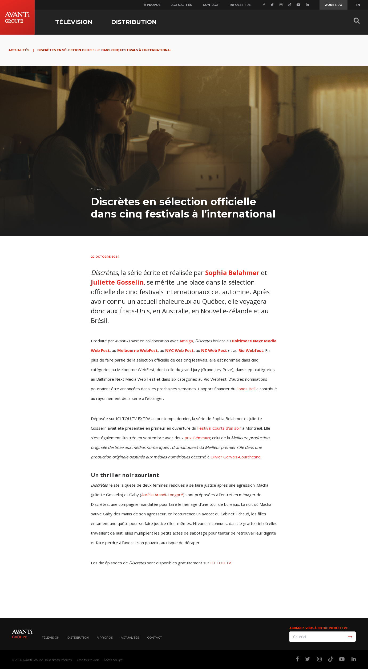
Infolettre (240, 5)
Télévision (73, 22)
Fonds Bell (245, 388)
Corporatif (97, 189)
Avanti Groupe (33, 660)
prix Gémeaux (197, 437)
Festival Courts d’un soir (219, 428)
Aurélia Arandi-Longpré (162, 494)
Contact (211, 5)
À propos (152, 5)
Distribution (134, 22)
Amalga (186, 340)
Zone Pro (333, 5)
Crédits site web (88, 660)
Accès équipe (113, 660)
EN (357, 5)
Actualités (181, 5)
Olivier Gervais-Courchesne (236, 456)
